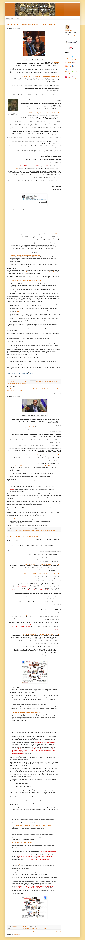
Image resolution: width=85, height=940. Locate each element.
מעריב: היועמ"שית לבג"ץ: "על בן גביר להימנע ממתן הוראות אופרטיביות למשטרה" (41, 418)
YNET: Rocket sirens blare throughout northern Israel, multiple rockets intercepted (32, 825)
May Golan (18, 242)
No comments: (25, 528)
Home (7, 18)
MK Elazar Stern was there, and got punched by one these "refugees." (40, 271)
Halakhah (39, 928)
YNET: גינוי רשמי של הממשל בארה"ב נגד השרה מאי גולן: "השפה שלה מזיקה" (42, 112)
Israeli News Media (31, 530)
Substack (68, 66)
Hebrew (21, 850)
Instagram (31, 381)
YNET (17, 168)
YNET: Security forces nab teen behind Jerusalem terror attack (27, 864)
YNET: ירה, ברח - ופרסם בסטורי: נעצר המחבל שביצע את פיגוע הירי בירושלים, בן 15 (40, 634)
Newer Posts (10, 931)
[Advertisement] (70, 100)
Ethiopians (27, 381)
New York (54, 381)
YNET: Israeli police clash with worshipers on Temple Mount (26, 712)
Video (18, 383)
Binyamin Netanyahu (17, 381)
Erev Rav (23, 381)
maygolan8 (56, 62)
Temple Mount (44, 928)
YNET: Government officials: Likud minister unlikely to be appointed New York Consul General (32, 360)
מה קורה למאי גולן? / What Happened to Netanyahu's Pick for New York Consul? (31, 24)
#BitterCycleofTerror (14, 928)
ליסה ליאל (31, 427)
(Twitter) (67, 58)
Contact (17, 18)
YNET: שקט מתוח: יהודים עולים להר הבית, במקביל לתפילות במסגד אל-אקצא (42, 615)
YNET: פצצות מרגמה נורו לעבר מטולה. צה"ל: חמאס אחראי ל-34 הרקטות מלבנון (41, 573)
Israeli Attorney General (23, 530)
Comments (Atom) (16, 934)
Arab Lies (20, 928)
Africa (12, 381)
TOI (18, 311)
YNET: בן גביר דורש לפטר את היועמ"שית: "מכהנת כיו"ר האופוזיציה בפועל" (42, 454)
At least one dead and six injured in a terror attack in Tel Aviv (26, 842)
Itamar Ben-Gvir (49, 530)
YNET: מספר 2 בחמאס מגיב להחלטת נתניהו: (42, 624)
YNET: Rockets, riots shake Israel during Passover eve (25, 818)
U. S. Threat (14, 383)
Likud (46, 381)
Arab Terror (25, 928)
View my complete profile (70, 35)
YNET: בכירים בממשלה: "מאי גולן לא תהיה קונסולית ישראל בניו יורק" (43, 84)
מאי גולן (57, 233)
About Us (12, 18)
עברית (25, 383)
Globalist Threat (34, 928)
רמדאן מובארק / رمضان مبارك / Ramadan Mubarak (22, 536)
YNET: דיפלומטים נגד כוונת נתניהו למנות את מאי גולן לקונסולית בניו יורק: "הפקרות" (40, 76)
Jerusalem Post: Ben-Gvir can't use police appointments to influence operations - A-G (30, 465)
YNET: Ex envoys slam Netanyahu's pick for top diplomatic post (25, 255)
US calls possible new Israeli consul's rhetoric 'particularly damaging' (26, 280)
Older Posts (58, 931)
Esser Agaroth (69, 30)
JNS (40, 347)
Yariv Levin (22, 383)
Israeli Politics (36, 381)
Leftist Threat (41, 381)
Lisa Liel (43, 480)
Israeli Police (38, 530)
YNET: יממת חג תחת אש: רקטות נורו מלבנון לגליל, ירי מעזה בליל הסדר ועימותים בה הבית (39, 564)
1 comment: (24, 379)
